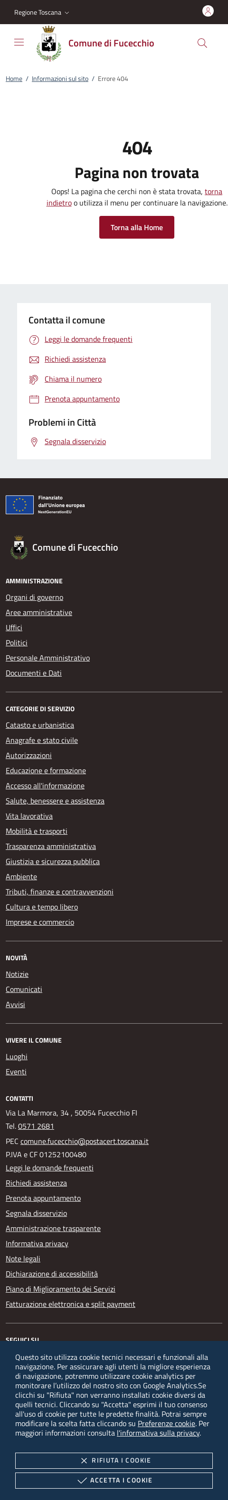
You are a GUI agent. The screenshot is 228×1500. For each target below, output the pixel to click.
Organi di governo (34, 597)
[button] (42, 12)
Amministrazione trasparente (53, 1228)
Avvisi (15, 1004)
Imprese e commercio (40, 922)
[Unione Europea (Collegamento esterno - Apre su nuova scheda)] (114, 506)
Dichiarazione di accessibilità (52, 1273)
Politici (17, 642)
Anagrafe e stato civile (42, 740)
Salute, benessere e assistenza (55, 800)
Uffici (14, 627)
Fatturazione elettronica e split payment (70, 1304)
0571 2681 (36, 1126)
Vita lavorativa (29, 815)
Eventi (16, 1071)
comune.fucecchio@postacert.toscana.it (84, 1141)
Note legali (23, 1258)
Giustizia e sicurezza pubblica (53, 861)
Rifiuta (113, 1460)
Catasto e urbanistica (40, 725)
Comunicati (24, 989)
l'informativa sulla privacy (158, 1432)
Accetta (113, 1480)
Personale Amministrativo (48, 657)
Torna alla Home (137, 227)
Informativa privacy (37, 1243)
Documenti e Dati (34, 673)
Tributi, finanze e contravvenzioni (60, 891)
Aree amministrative (39, 612)
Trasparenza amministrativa (51, 846)
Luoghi (17, 1056)
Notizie (17, 974)
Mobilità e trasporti (36, 831)
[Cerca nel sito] (202, 43)
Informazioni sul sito (60, 78)
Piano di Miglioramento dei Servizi (60, 1289)
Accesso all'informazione (45, 785)
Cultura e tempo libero (42, 906)
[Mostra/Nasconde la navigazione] (19, 42)
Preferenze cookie (166, 1423)
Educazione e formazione (46, 770)
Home (14, 78)
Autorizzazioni (29, 755)
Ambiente (21, 876)
